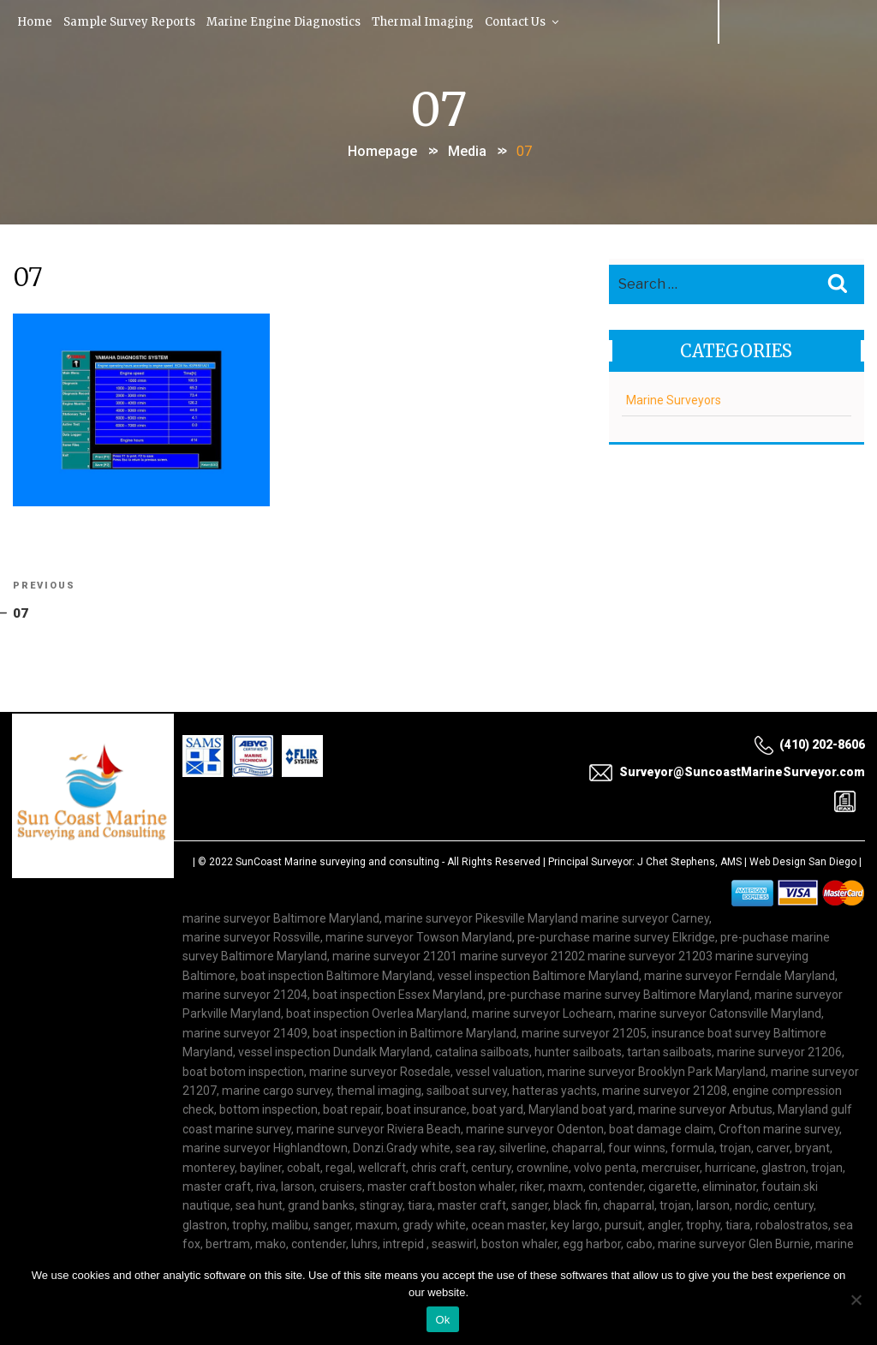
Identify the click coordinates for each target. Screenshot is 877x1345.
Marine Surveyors (672, 397)
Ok (442, 1319)
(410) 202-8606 (809, 744)
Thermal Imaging (426, 21)
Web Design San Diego (802, 862)
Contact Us (527, 21)
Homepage (382, 148)
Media (467, 148)
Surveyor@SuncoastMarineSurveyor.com (726, 773)
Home (35, 21)
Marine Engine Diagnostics (286, 21)
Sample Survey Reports (131, 21)
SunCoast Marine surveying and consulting (337, 862)
